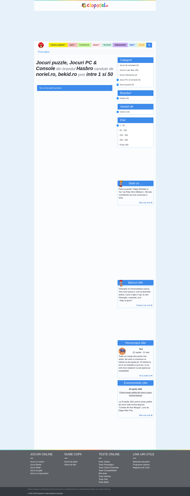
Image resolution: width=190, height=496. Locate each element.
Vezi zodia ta (145, 376)
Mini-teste (103, 473)
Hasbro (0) (124, 98)
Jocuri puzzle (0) (127, 85)
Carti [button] (132, 45)
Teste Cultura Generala (109, 468)
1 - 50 (122, 125)
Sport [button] (72, 45)
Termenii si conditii (63, 489)
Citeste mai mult (144, 305)
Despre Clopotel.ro (34, 489)
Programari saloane (141, 465)
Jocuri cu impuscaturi (39, 473)
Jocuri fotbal (35, 468)
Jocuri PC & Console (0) (130, 80)
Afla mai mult (145, 203)
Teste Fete (103, 479)
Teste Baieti (104, 482)
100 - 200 (124, 135)
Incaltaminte (84, 45)
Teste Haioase (105, 476)
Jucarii (141, 45)
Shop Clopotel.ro (41, 45)
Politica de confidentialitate (80, 489)
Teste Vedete (104, 462)
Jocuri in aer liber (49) (129, 70)
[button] (149, 45)
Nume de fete (70, 465)
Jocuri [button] (95, 45)
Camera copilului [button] (57, 45)
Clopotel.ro (95, 5)
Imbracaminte (120, 45)
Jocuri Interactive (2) (128, 75)
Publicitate (45, 489)
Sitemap (107, 489)
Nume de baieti (71, 462)
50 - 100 (123, 130)
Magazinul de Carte (141, 468)
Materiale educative (141, 462)
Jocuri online (41, 454)
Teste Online (109, 454)
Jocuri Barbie (35, 465)
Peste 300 (124, 145)
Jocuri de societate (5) (129, 65)
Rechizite (107, 45)
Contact (53, 489)
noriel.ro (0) (125, 112)
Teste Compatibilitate (108, 470)
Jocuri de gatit (36, 470)
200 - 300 (124, 140)
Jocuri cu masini (37, 462)
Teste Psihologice (106, 465)
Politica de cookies (97, 489)
